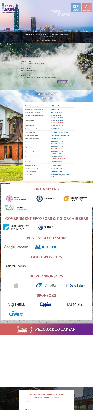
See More (62, 39)
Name (27, 366)
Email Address (28, 359)
